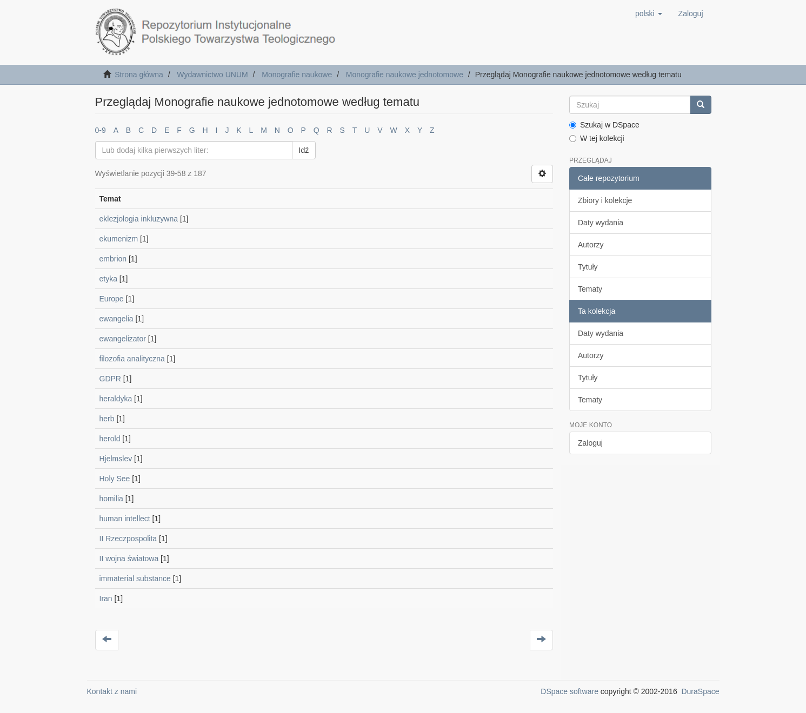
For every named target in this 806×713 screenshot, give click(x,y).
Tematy (590, 289)
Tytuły (588, 267)
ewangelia (116, 318)
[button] (648, 13)
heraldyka (115, 398)
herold (110, 438)
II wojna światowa (129, 558)
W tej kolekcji (596, 138)
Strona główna (139, 74)
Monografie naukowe (297, 74)
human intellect (124, 518)
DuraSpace (700, 691)
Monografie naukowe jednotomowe (404, 74)
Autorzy (590, 244)
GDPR (110, 378)
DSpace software (569, 691)
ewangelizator (122, 338)
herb (107, 418)
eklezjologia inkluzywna (138, 218)
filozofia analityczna (132, 358)
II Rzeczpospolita (128, 538)
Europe (111, 298)
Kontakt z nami (112, 691)
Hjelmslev (115, 458)
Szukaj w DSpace (604, 124)
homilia (111, 498)
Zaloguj (590, 443)
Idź (304, 150)
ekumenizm (118, 238)
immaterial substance (135, 578)
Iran (105, 598)
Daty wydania (600, 222)
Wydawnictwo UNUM (212, 74)
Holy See (114, 478)
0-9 (100, 130)
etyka (108, 278)
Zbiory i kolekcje (605, 200)
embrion (113, 258)
